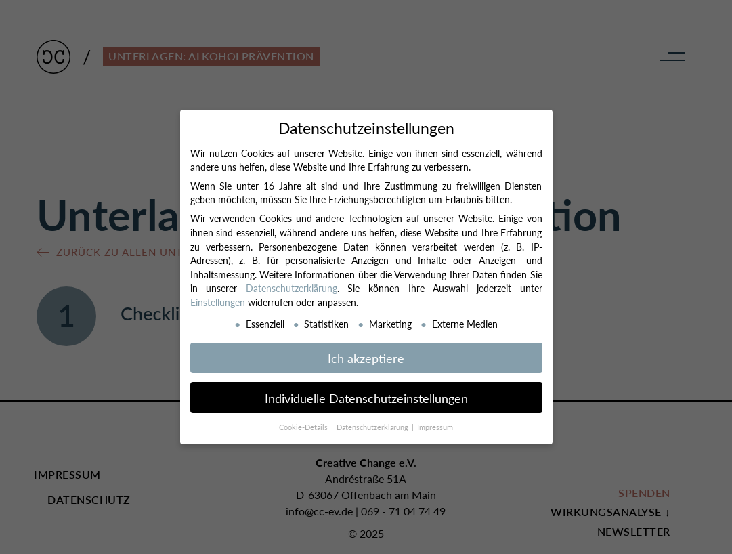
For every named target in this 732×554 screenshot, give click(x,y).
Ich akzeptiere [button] (366, 357)
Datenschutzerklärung (291, 288)
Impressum (435, 427)
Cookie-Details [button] (304, 427)
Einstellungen (217, 302)
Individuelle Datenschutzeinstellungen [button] (366, 397)
